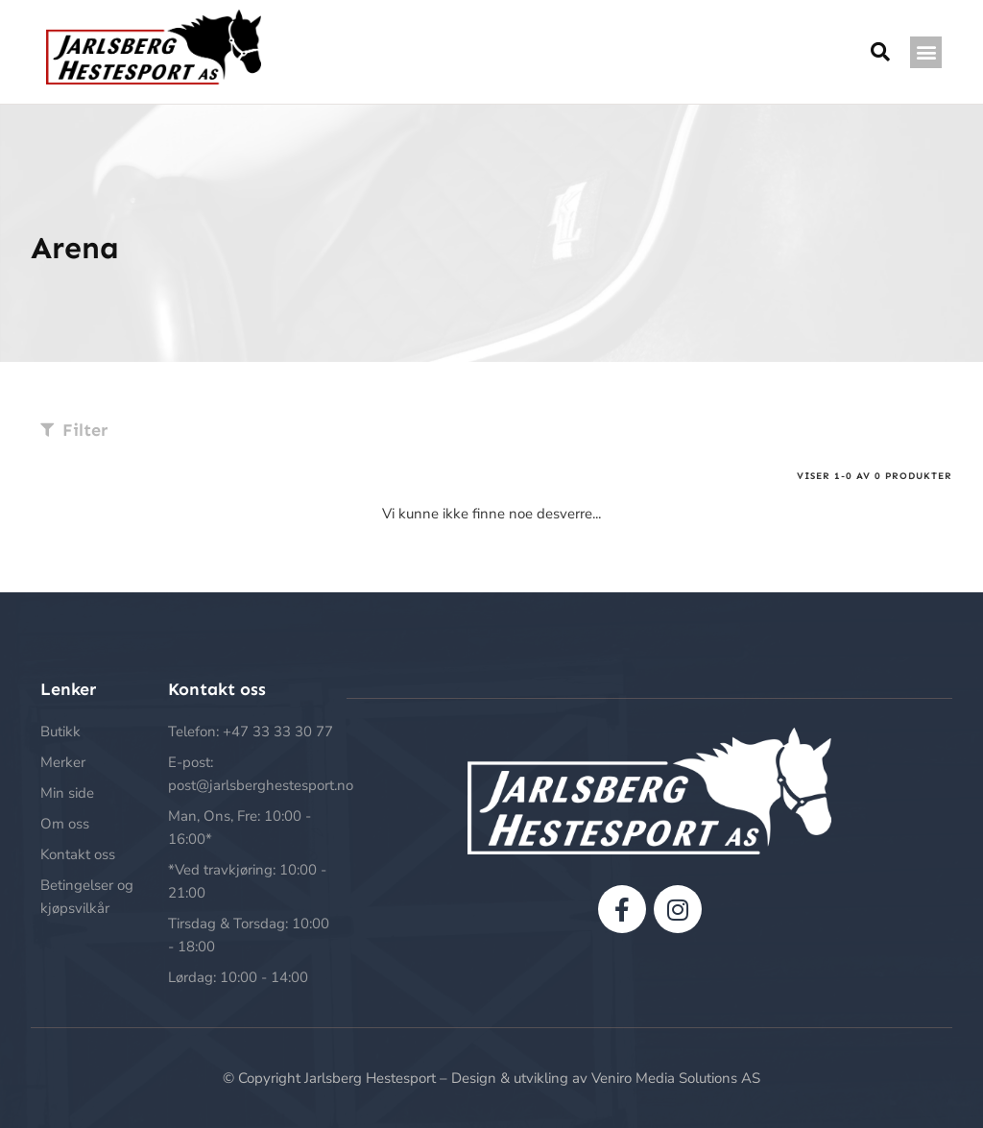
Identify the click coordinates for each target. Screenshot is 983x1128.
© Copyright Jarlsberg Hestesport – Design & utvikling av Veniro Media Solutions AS (491, 1078)
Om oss (64, 823)
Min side (67, 793)
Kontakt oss (77, 854)
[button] (926, 52)
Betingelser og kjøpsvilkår (86, 897)
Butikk (60, 731)
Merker (62, 762)
